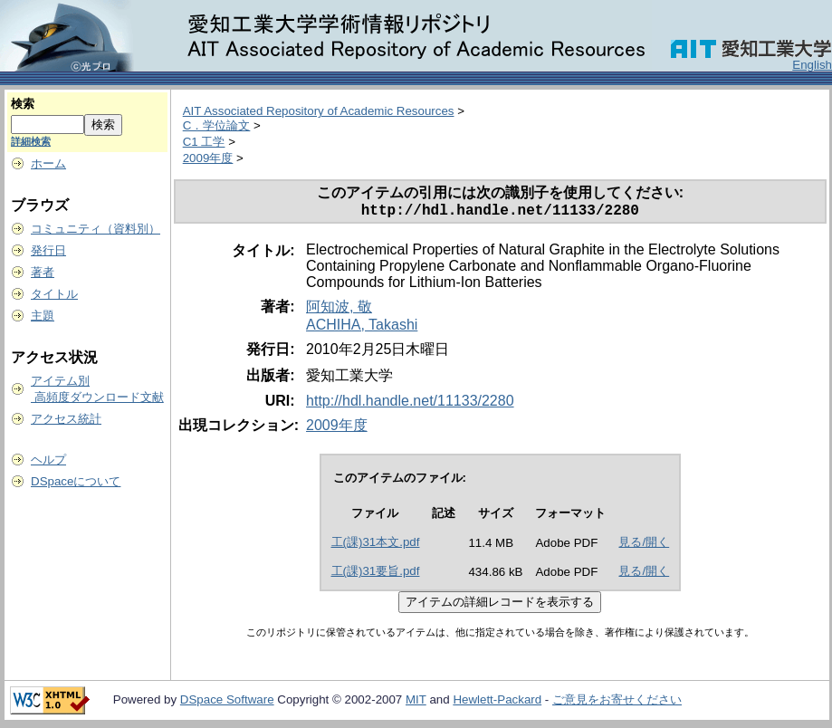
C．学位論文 (217, 125)
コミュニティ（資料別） (95, 228)
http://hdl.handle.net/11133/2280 (410, 404)
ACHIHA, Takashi (361, 328)
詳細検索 (31, 141)
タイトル (54, 294)
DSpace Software (227, 703)
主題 (42, 315)
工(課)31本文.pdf (375, 545)
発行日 (48, 250)
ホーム (48, 163)
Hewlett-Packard (497, 703)
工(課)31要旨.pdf (375, 574)
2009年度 (208, 158)
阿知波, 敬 (339, 310)
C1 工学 (204, 141)
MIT (416, 703)
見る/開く (643, 545)
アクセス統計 (66, 419)
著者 (42, 272)
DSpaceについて (75, 481)
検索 (22, 103)
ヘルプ (48, 459)
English (812, 65)
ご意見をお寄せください (617, 703)
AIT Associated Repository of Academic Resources (318, 111)
